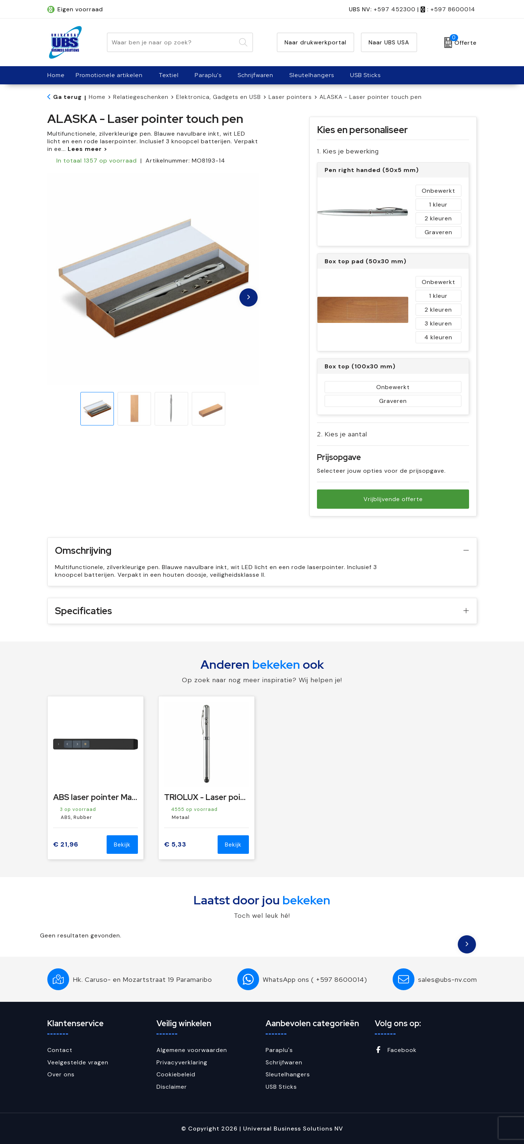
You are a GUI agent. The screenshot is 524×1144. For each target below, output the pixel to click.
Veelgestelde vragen (77, 1062)
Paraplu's (208, 75)
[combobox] (171, 42)
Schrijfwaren (255, 75)
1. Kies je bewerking (348, 151)
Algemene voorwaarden (191, 1050)
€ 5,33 (175, 844)
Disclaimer (171, 1087)
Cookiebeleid (175, 1074)
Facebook (396, 1050)
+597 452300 (395, 9)
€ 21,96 (65, 844)
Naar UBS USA (389, 42)
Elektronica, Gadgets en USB (218, 97)
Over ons (61, 1074)
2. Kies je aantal (342, 434)
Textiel (169, 75)
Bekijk (122, 844)
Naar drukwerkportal (315, 42)
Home (97, 97)
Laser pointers (290, 97)
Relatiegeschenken (140, 97)
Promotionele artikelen (109, 75)
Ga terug (67, 97)
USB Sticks (365, 75)
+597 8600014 (452, 9)
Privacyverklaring (181, 1062)
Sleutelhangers (311, 75)
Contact (59, 1050)
